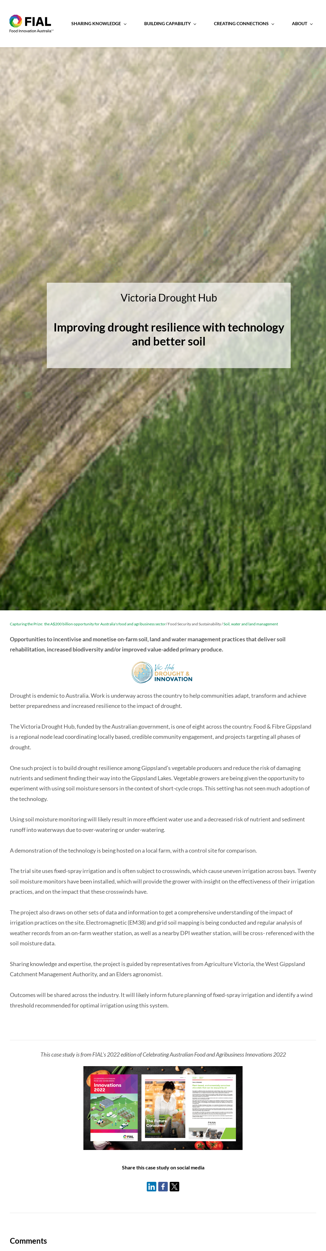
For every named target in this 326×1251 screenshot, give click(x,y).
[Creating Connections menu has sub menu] (247, 24)
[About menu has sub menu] (305, 24)
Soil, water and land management (250, 624)
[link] (163, 1071)
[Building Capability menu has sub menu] (173, 24)
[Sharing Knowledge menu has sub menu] (102, 24)
